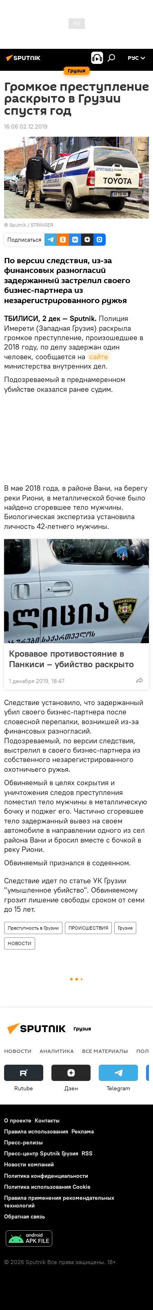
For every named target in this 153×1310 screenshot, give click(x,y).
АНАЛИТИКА (57, 1051)
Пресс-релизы (23, 1142)
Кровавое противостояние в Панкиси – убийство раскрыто (71, 658)
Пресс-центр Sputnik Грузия (41, 1153)
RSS (87, 1153)
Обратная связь (24, 1216)
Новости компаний (29, 1164)
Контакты (47, 1120)
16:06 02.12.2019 (25, 126)
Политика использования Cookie (47, 1186)
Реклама (82, 1131)
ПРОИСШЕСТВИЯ (88, 928)
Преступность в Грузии (33, 928)
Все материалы (105, 1051)
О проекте (17, 1120)
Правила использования (36, 1131)
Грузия (125, 928)
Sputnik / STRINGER (31, 225)
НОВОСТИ (19, 943)
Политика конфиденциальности (46, 1175)
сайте (98, 356)
